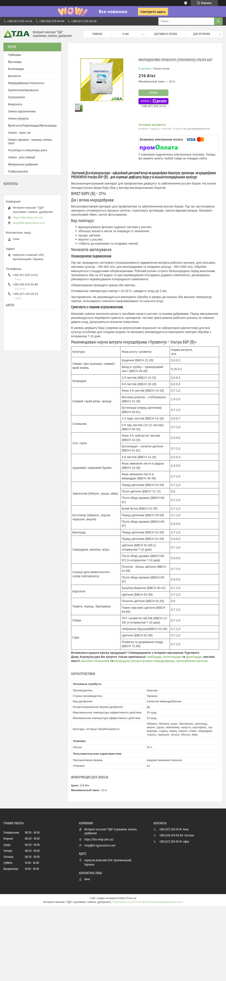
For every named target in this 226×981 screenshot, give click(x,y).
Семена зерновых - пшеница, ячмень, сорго (30, 141)
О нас (125, 34)
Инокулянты (15, 104)
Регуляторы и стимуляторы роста (27, 150)
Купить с (154, 101)
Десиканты (14, 76)
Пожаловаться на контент (127, 902)
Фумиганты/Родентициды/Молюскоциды (32, 125)
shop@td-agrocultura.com (29, 222)
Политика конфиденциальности (164, 902)
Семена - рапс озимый (21, 157)
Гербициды (14, 55)
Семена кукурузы (18, 118)
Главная (97, 34)
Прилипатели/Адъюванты (23, 90)
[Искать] (218, 21)
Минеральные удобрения (23, 164)
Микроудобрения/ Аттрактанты (26, 83)
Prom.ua (131, 898)
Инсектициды (16, 69)
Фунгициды (15, 62)
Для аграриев (201, 34)
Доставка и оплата (165, 34)
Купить (153, 93)
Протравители (16, 97)
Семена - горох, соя (19, 133)
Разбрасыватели (18, 171)
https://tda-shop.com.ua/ (28, 217)
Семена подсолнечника (22, 111)
